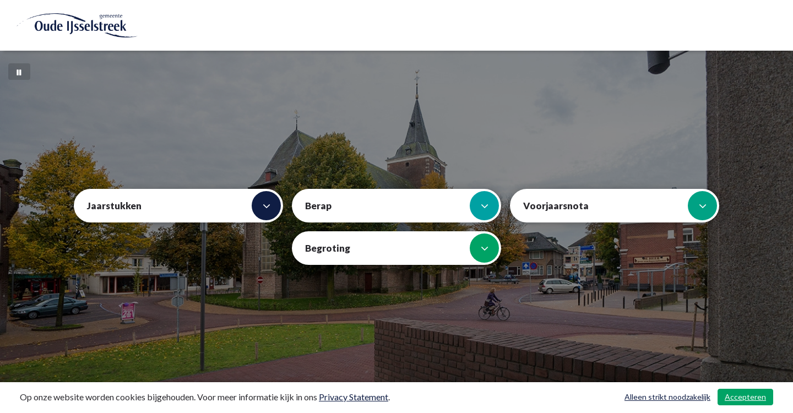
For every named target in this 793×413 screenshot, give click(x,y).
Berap (402, 205)
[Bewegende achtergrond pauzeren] (19, 71)
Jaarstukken (184, 205)
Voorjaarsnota (620, 205)
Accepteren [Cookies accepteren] (745, 396)
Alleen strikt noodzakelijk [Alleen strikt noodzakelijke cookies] (667, 396)
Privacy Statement (353, 397)
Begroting (402, 248)
